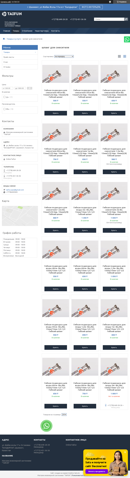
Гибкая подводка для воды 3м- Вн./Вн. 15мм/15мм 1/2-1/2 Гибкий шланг (114, 386)
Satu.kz (77, 473)
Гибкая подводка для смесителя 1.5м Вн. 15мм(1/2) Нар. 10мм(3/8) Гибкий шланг (114, 152)
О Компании (27, 31)
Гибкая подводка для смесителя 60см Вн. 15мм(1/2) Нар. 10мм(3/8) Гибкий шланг (114, 93)
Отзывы (6, 67)
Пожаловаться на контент (82, 475)
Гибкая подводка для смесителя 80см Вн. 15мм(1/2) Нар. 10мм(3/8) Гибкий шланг (55, 152)
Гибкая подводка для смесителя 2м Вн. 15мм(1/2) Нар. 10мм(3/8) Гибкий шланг (114, 210)
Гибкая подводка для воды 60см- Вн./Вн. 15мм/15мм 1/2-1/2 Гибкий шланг (84, 269)
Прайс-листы (8, 57)
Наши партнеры (42, 31)
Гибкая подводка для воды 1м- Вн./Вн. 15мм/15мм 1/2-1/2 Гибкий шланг (114, 327)
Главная (6, 31)
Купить (56, 113)
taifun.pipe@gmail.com (15, 190)
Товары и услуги (14, 39)
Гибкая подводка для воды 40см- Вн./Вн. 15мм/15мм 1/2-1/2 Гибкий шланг (55, 269)
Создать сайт (6, 2)
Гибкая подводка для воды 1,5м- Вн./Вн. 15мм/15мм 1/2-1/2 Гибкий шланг (114, 269)
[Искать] (126, 19)
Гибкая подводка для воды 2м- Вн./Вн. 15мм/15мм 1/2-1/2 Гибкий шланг (84, 210)
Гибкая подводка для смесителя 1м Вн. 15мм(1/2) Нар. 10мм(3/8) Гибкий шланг (85, 152)
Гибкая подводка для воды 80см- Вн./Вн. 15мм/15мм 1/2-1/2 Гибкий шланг (84, 386)
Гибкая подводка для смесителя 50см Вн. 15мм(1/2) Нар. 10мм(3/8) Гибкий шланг (85, 93)
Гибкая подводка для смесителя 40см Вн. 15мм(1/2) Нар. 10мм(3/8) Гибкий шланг (55, 93)
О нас (5, 62)
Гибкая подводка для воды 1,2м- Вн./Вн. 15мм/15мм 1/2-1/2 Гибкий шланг (84, 327)
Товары (16, 31)
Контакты (55, 31)
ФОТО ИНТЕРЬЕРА (91, 7)
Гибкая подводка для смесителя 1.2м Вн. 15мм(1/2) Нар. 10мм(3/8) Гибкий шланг (55, 210)
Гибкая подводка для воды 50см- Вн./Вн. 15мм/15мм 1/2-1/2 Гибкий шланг (55, 327)
